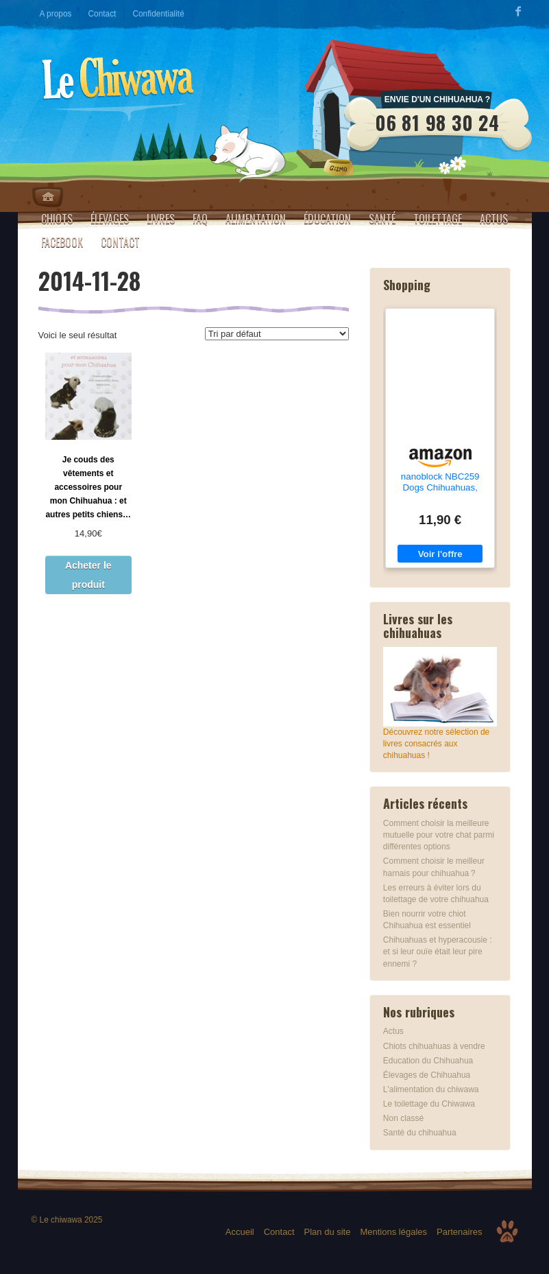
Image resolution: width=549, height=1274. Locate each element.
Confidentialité (158, 14)
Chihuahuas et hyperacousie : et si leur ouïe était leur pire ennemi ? (437, 951)
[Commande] (277, 333)
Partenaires (459, 1232)
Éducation (327, 219)
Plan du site (327, 1232)
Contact (102, 14)
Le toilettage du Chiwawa (429, 1104)
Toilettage (437, 219)
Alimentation (255, 219)
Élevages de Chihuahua (426, 1075)
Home (47, 197)
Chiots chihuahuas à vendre (434, 1046)
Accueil (239, 1232)
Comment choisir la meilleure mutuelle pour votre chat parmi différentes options (438, 834)
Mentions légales (393, 1232)
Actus (494, 219)
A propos (56, 14)
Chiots (57, 219)
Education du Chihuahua (428, 1060)
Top (507, 1231)
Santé (382, 219)
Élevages (109, 219)
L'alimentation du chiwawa (431, 1089)
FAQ (200, 219)
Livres (161, 219)
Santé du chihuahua (419, 1132)
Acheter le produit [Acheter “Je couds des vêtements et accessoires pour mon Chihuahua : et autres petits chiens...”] (88, 575)
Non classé (403, 1118)
